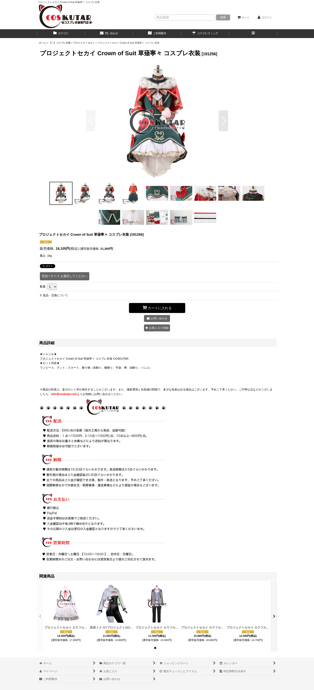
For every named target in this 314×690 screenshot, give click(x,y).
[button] (253, 33)
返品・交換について (54, 295)
